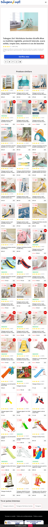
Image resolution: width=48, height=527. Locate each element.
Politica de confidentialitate (24, 516)
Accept (30, 525)
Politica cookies (37, 516)
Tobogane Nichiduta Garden (24, 506)
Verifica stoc (31, 56)
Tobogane (38, 506)
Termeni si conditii (10, 516)
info (14, 97)
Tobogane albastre (8, 506)
